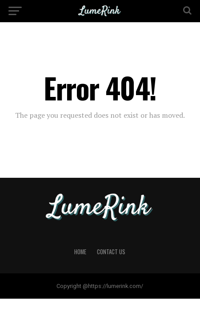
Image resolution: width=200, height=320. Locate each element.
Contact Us (111, 252)
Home (80, 252)
